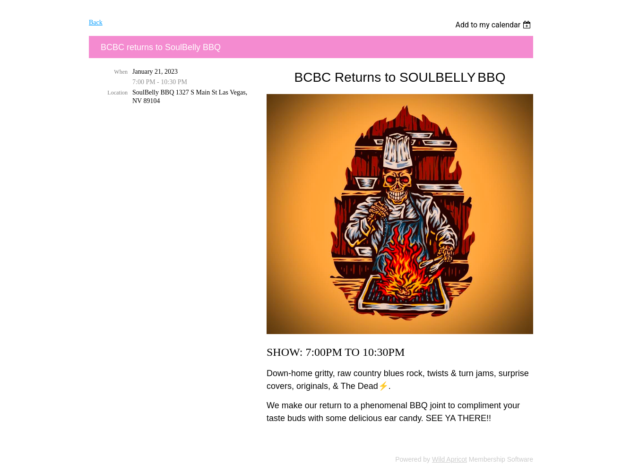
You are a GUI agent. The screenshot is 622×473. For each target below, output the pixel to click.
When (121, 72)
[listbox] (494, 25)
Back (96, 22)
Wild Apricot (449, 459)
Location (117, 92)
